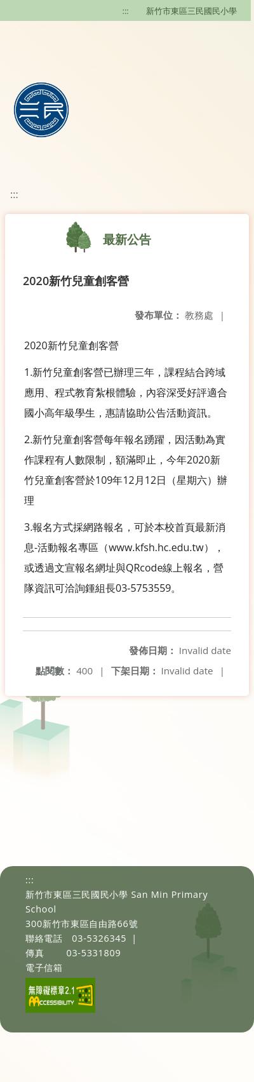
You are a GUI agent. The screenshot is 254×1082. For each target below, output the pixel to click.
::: (126, 11)
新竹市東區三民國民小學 (191, 11)
